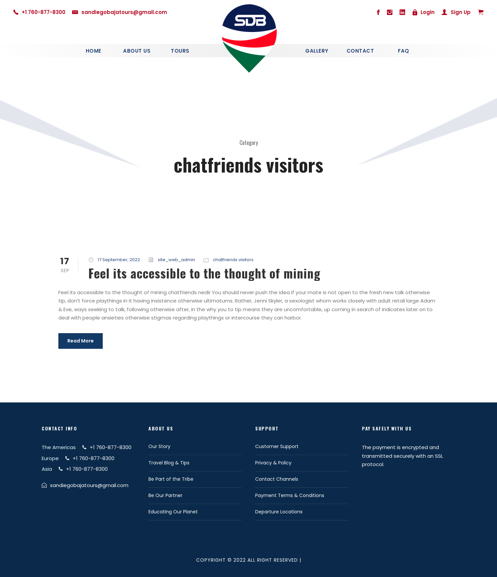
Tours (180, 50)
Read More (80, 340)
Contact (360, 50)
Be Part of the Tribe (170, 479)
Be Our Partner (165, 495)
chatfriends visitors (233, 260)
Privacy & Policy (273, 462)
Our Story (159, 446)
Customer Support (277, 446)
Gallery (317, 50)
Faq (403, 50)
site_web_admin (176, 260)
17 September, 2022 (119, 260)
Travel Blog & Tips (168, 462)
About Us (136, 50)
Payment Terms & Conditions (289, 495)
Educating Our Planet (173, 511)
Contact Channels (276, 479)
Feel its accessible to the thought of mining (204, 273)
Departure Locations (279, 511)
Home (93, 50)
